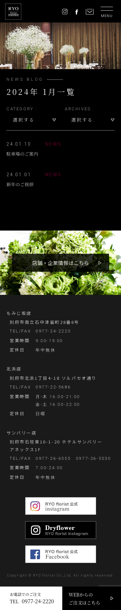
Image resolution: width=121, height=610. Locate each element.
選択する (24, 119)
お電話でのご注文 (32, 598)
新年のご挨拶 (34, 179)
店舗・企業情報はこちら (60, 263)
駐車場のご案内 (34, 148)
